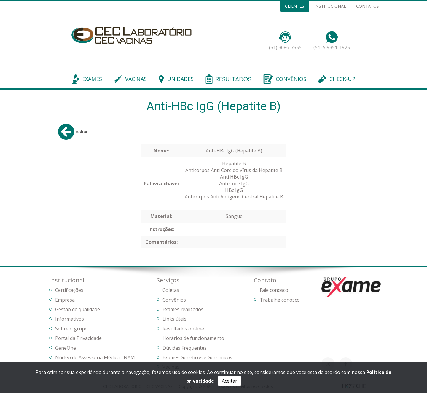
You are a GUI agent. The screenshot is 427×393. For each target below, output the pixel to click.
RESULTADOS (233, 79)
